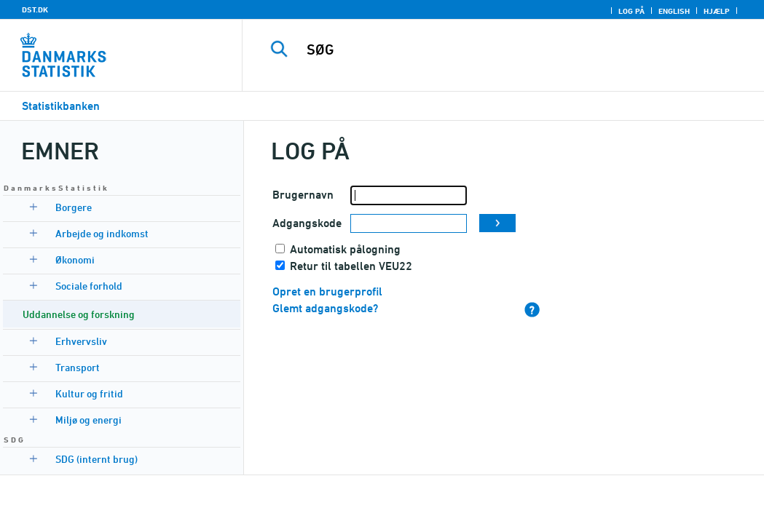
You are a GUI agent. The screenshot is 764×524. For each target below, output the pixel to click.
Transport (77, 367)
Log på (631, 11)
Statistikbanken (61, 106)
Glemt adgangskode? (325, 308)
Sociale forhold (88, 285)
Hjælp (717, 11)
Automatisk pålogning (345, 249)
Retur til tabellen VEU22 (351, 266)
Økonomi (75, 259)
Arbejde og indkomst (102, 233)
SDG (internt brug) (96, 459)
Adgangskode (307, 223)
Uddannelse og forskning (79, 314)
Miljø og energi (88, 419)
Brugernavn (303, 195)
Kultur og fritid (89, 393)
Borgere (73, 207)
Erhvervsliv (81, 341)
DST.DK (35, 9)
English (674, 11)
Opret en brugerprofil (327, 291)
